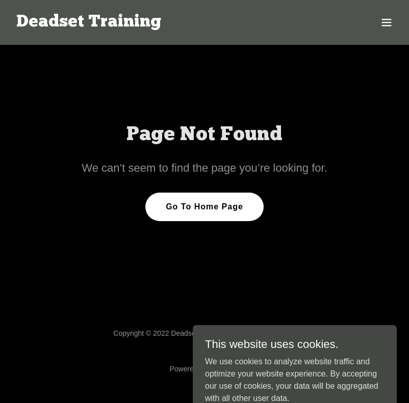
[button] (386, 22)
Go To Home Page (204, 206)
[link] (88, 23)
